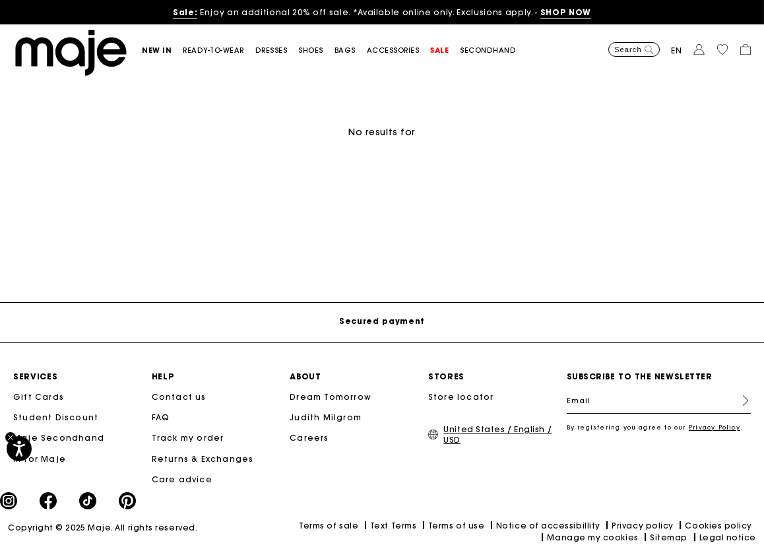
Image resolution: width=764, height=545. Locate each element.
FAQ (161, 417)
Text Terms (393, 525)
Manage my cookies (592, 537)
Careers (309, 438)
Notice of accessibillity (548, 525)
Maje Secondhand (58, 438)
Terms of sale (328, 525)
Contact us (179, 397)
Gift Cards (38, 397)
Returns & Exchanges (203, 459)
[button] (162, 50)
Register (740, 400)
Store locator (461, 397)
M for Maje (39, 459)
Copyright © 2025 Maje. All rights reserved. (102, 527)
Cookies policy (718, 525)
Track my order (188, 438)
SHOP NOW (565, 12)
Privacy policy (643, 525)
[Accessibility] (19, 448)
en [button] (676, 50)
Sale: (185, 12)
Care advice (182, 479)
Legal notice (727, 537)
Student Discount (55, 417)
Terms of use (456, 525)
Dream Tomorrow (330, 397)
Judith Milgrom (326, 417)
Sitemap (668, 537)
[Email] (659, 400)
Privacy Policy (714, 427)
